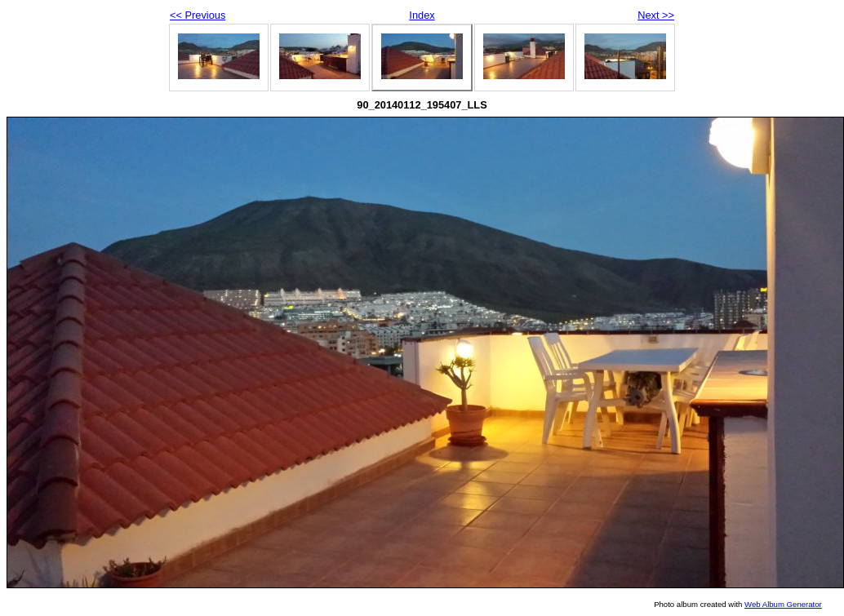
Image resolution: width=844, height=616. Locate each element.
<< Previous (197, 15)
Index (421, 15)
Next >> (655, 15)
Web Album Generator (783, 604)
